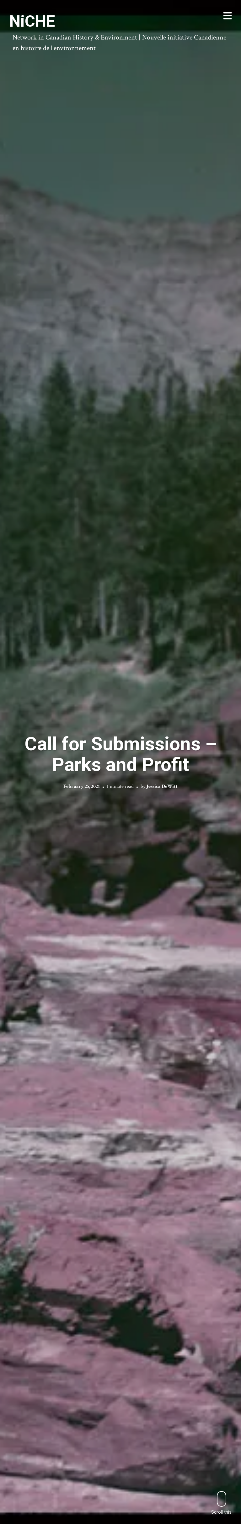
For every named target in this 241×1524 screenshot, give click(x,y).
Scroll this (221, 1503)
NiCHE (32, 21)
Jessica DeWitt (162, 786)
